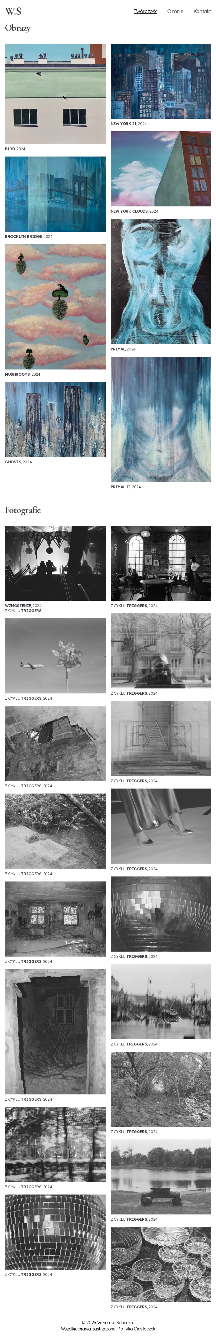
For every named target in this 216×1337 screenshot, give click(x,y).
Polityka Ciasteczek (136, 1329)
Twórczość (146, 11)
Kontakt (202, 11)
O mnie (175, 11)
